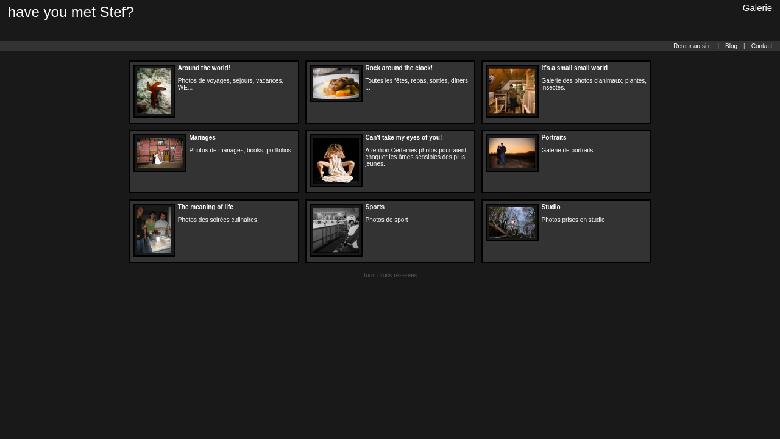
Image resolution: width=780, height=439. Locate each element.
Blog (731, 46)
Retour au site (692, 46)
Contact (761, 46)
